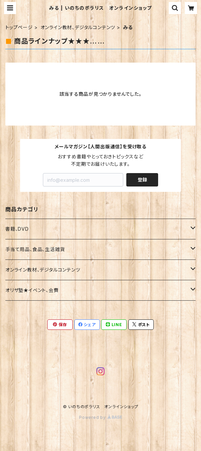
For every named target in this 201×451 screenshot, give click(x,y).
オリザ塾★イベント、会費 (32, 290)
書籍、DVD (17, 229)
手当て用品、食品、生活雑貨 (35, 249)
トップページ (19, 27)
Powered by (100, 417)
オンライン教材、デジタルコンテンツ (78, 27)
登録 (142, 179)
